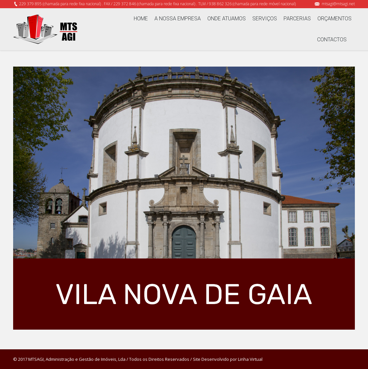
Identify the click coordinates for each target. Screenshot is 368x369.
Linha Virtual (250, 359)
